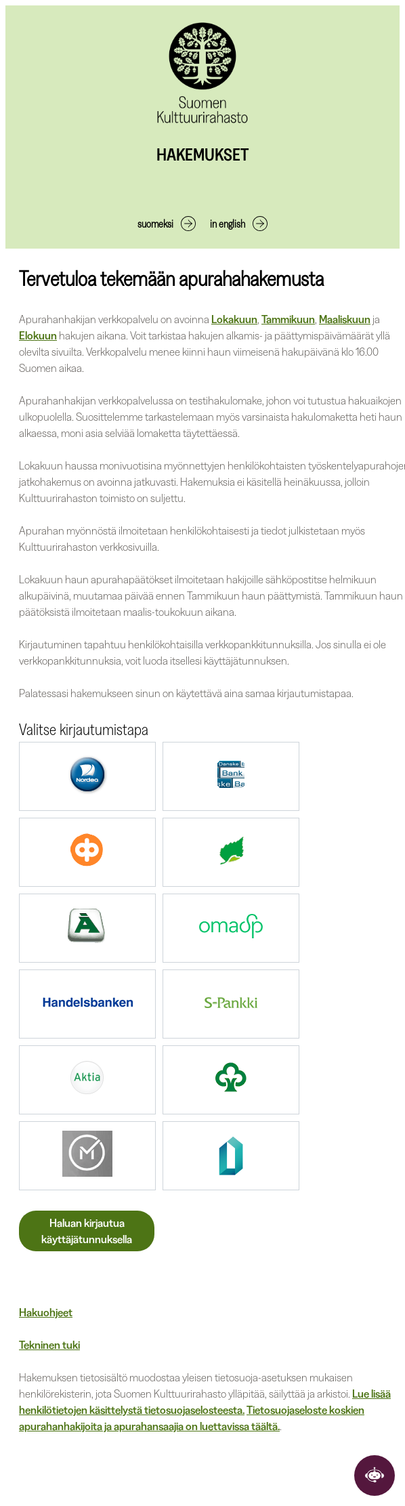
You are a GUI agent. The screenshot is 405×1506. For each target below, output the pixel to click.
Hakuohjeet (45, 1312)
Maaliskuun (344, 319)
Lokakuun (234, 319)
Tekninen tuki (49, 1345)
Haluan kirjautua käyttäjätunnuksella (86, 1231)
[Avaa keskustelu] (374, 1475)
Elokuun (38, 335)
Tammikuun (288, 319)
